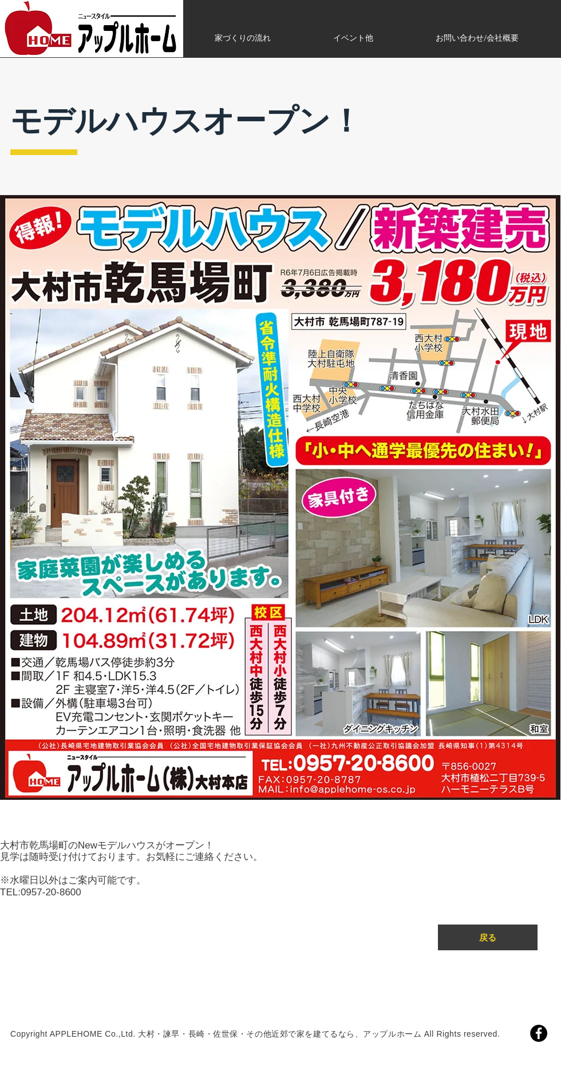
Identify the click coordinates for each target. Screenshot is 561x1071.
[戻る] (488, 937)
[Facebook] (538, 1033)
